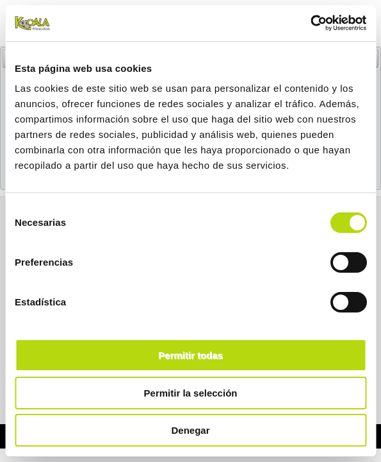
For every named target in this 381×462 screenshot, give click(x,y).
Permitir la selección (191, 393)
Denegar (190, 430)
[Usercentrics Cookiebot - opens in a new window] (310, 23)
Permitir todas (190, 355)
